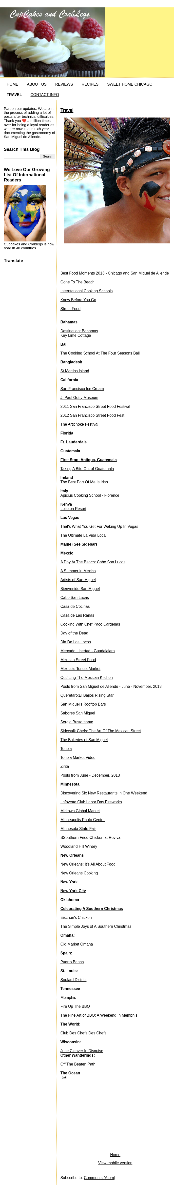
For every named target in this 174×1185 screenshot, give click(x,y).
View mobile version (115, 1163)
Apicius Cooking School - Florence (89, 495)
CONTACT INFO (45, 95)
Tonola (66, 749)
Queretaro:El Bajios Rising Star (87, 695)
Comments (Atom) (99, 1178)
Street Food (70, 309)
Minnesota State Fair (78, 829)
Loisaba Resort (73, 509)
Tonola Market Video (78, 757)
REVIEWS (64, 84)
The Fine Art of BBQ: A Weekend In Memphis (98, 1015)
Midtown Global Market (80, 811)
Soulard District (73, 980)
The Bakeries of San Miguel (84, 740)
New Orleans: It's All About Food (88, 864)
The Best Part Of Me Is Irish (84, 482)
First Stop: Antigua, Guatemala (88, 460)
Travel (67, 110)
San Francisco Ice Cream (82, 389)
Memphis (68, 997)
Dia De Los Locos (75, 642)
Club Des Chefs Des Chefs (83, 1033)
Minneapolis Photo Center (82, 820)
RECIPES (90, 84)
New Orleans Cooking (79, 873)
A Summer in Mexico (78, 571)
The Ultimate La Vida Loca (83, 535)
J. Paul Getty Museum (79, 397)
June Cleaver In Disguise (81, 1051)
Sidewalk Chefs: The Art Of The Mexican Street (100, 731)
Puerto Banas (72, 962)
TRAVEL (14, 95)
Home (115, 1155)
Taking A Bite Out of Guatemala (87, 469)
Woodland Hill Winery (78, 846)
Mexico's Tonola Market (80, 669)
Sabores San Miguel (77, 713)
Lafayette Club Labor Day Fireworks (91, 802)
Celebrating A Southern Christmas (91, 909)
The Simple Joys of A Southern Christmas (96, 926)
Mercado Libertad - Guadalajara (87, 651)
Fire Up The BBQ (75, 1006)
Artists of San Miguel (78, 580)
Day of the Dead (74, 633)
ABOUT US (36, 84)
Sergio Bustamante (76, 722)
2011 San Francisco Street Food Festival (95, 406)
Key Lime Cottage (75, 335)
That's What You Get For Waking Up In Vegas (99, 526)
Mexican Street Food (78, 660)
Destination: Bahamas (79, 331)
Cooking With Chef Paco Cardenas (90, 624)
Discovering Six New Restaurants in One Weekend (103, 793)
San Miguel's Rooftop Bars (83, 704)
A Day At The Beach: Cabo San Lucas (92, 562)
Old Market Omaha (76, 944)
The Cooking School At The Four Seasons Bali (100, 353)
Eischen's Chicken (76, 917)
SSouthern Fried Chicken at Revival (90, 837)
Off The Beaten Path (78, 1064)
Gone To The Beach (77, 282)
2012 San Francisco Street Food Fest (92, 415)
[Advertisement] (97, 1117)
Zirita (64, 766)
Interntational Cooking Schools (86, 291)
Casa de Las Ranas (77, 615)
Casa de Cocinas (75, 606)
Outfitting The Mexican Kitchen (86, 677)
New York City (73, 891)
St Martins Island (74, 371)
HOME (12, 84)
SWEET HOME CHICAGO (129, 84)
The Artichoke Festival (79, 424)
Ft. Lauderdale (73, 442)
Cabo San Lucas (74, 597)
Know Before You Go (78, 300)
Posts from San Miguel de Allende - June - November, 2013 (111, 686)
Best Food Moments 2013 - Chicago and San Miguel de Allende (114, 273)
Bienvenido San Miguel (80, 589)
